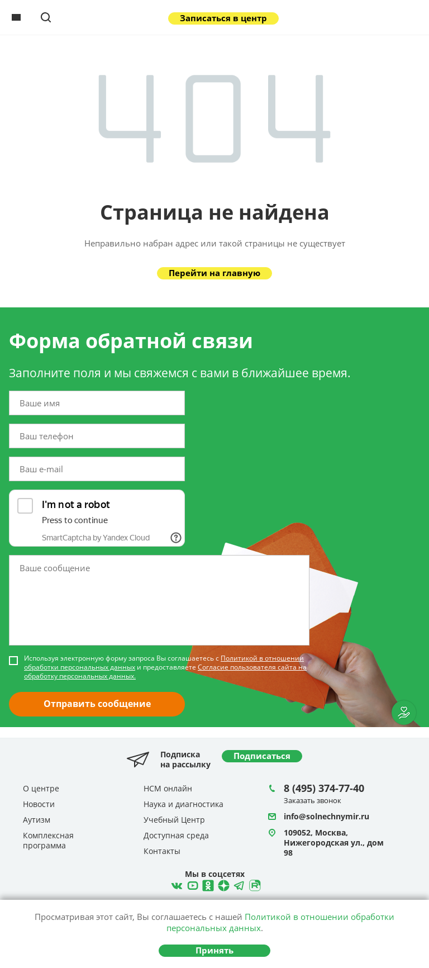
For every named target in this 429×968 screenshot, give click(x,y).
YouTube (191, 884)
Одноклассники (206, 884)
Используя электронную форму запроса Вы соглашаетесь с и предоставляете (165, 667)
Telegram (222, 884)
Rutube (253, 884)
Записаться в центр (223, 17)
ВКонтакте (175, 884)
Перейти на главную (214, 272)
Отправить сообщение (97, 703)
